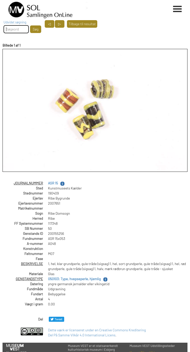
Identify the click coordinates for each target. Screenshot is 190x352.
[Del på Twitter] (56, 319)
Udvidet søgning (15, 22)
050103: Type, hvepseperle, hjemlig (74, 279)
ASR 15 (53, 183)
